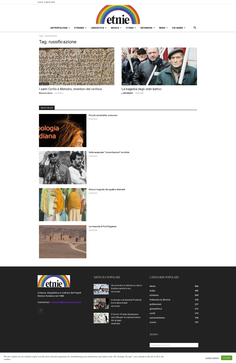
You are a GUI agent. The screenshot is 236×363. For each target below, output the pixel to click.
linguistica (99, 27)
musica (116, 27)
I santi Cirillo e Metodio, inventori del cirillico (70, 89)
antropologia (60, 27)
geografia (147, 27)
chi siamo (178, 27)
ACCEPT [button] (226, 358)
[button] (194, 28)
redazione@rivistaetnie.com (66, 302)
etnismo (80, 27)
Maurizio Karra (46, 93)
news (163, 27)
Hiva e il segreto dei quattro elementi (107, 189)
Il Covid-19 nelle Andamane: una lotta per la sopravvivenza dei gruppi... (125, 317)
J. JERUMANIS (127, 93)
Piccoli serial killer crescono (103, 115)
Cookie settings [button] (212, 358)
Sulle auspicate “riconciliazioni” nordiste (109, 152)
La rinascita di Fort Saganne (102, 226)
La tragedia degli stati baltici (141, 89)
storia (131, 27)
